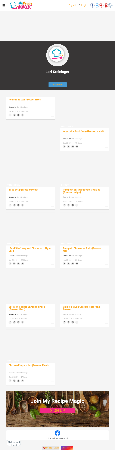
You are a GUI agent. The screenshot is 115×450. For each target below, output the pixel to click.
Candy (7, 117)
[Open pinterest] (101, 5)
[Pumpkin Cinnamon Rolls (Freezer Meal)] (84, 228)
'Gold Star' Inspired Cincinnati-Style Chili (30, 249)
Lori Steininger (22, 107)
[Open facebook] (92, 5)
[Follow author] (57, 84)
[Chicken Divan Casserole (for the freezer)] (84, 287)
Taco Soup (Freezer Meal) (23, 189)
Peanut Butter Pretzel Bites (25, 99)
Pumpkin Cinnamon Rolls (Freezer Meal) (82, 249)
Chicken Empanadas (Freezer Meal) (29, 365)
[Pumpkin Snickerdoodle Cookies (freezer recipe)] (84, 170)
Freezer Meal (67, 126)
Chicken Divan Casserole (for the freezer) (81, 308)
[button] (57, 435)
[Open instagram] (110, 5)
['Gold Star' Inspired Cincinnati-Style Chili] (30, 228)
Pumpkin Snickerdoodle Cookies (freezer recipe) (81, 191)
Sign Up (73, 5)
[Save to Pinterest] (14, 115)
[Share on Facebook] (10, 115)
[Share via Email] (18, 115)
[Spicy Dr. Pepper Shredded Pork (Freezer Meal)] (30, 287)
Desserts (66, 185)
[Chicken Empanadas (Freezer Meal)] (30, 346)
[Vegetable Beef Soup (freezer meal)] (84, 111)
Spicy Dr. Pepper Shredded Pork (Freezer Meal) (27, 308)
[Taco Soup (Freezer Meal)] (30, 170)
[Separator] (22, 115)
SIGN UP (57, 410)
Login (84, 5)
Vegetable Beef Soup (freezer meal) (83, 131)
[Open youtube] (106, 5)
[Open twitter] (97, 5)
